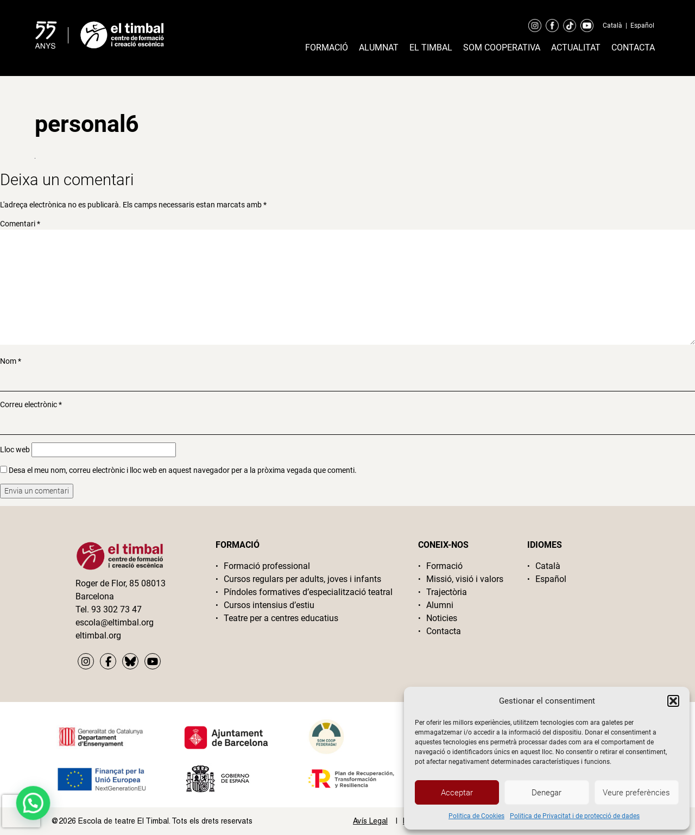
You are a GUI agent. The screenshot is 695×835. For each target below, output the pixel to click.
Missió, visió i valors (464, 579)
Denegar (546, 793)
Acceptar (457, 793)
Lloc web (15, 449)
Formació (326, 47)
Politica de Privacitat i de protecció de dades (575, 816)
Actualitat (576, 47)
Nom (10, 361)
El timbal (430, 47)
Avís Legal (370, 821)
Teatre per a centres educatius (281, 618)
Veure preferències (636, 793)
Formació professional (267, 566)
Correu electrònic (31, 404)
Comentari (20, 223)
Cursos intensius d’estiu (269, 605)
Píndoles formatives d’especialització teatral (308, 592)
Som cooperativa (501, 47)
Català (612, 25)
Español (642, 25)
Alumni (439, 605)
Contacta (633, 47)
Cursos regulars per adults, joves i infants (302, 579)
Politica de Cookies (476, 816)
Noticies (441, 618)
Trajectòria (446, 592)
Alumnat (379, 47)
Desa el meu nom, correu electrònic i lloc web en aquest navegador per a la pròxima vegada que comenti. (183, 470)
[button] (673, 700)
